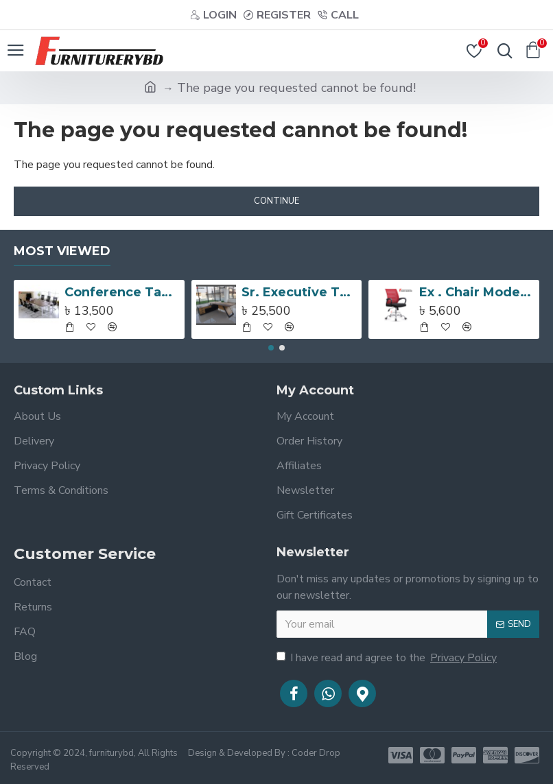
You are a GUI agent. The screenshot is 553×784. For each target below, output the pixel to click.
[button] (271, 348)
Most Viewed (62, 251)
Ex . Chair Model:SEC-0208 (476, 292)
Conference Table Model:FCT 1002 (122, 292)
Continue (276, 201)
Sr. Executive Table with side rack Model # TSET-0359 (299, 292)
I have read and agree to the (387, 658)
